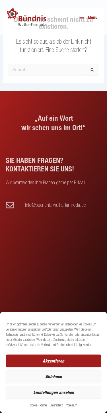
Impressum (71, 405)
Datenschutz (56, 405)
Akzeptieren (53, 360)
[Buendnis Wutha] (27, 17)
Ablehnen (53, 376)
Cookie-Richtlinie (38, 405)
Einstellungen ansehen (53, 392)
